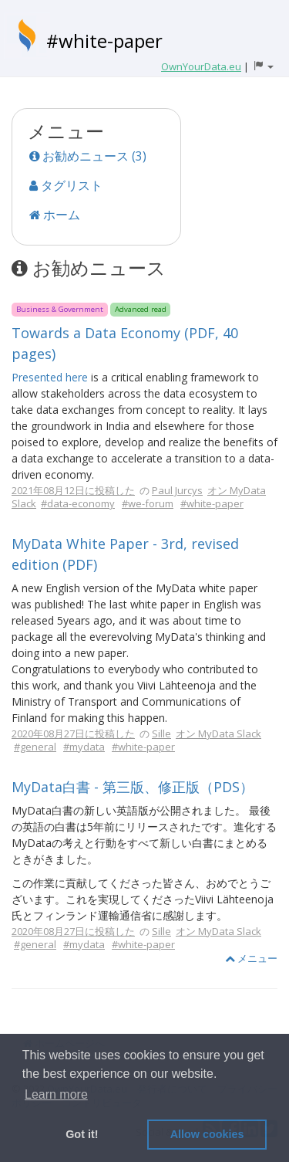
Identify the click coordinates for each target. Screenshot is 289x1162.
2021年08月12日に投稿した (73, 490)
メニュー (251, 958)
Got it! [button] (82, 1134)
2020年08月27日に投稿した (73, 733)
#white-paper (104, 40)
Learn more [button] (56, 1094)
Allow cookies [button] (207, 1134)
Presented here (50, 377)
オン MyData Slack (218, 733)
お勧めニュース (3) (87, 155)
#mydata (84, 747)
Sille (161, 733)
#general (35, 747)
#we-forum (147, 503)
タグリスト (65, 185)
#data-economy (78, 503)
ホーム (54, 214)
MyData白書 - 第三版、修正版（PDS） (133, 786)
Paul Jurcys (177, 490)
